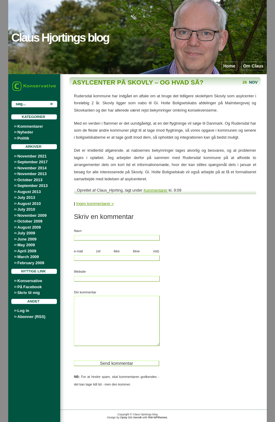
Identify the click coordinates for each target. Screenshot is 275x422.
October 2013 (29, 180)
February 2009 (30, 263)
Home (229, 66)
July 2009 (26, 233)
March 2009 (28, 256)
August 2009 (29, 227)
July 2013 (26, 197)
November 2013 (32, 173)
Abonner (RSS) (31, 316)
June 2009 (27, 239)
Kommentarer (30, 126)
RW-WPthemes (157, 417)
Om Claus (253, 66)
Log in (23, 310)
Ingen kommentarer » (95, 203)
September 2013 (32, 185)
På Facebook (29, 287)
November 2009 (32, 215)
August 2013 (29, 191)
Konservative (29, 280)
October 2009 (29, 221)
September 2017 (32, 162)
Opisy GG (126, 417)
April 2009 (26, 251)
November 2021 (32, 156)
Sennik (137, 417)
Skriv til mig (28, 292)
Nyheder (25, 132)
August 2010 (29, 203)
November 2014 (32, 168)
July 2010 (26, 209)
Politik (23, 138)
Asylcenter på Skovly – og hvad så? (138, 82)
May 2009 (26, 245)
